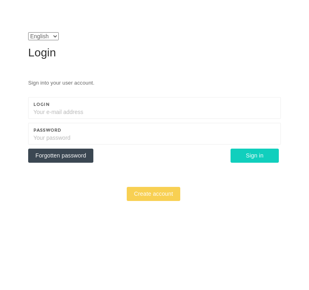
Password (47, 130)
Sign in (255, 155)
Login (41, 104)
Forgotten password (60, 155)
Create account (153, 194)
